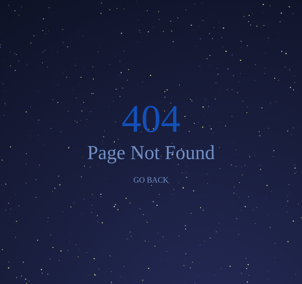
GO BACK (151, 180)
